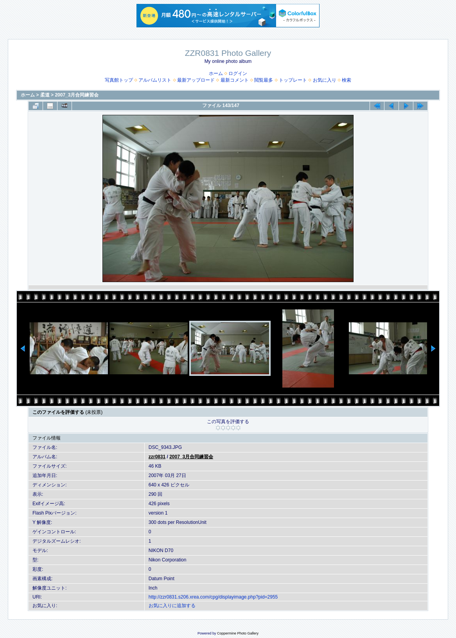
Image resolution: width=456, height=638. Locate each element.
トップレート (293, 80)
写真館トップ (119, 80)
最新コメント (235, 80)
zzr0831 (157, 456)
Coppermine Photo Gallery (238, 633)
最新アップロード (196, 80)
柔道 (45, 95)
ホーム (216, 73)
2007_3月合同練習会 (77, 95)
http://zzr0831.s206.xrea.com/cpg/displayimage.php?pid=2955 (213, 597)
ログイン (237, 73)
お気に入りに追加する (172, 605)
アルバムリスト (154, 80)
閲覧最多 (263, 80)
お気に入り (324, 80)
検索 (346, 80)
